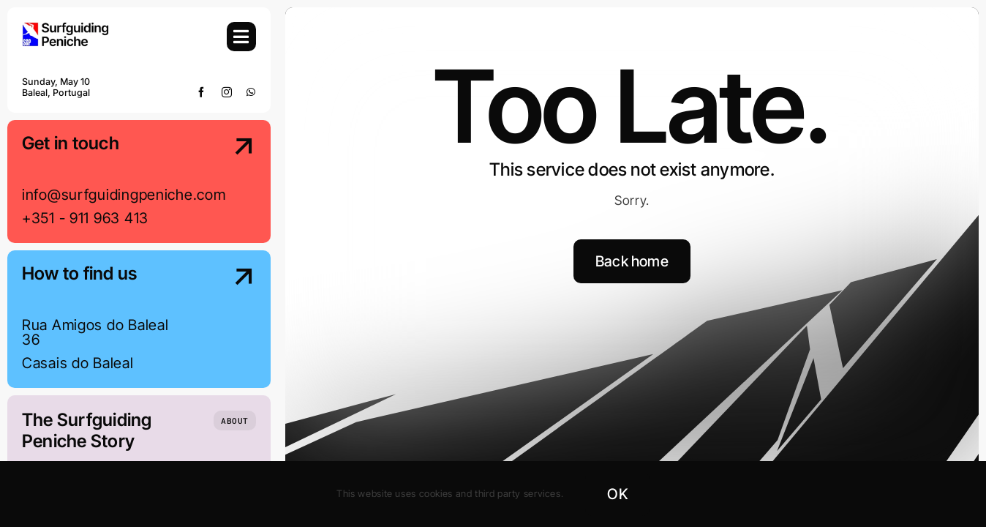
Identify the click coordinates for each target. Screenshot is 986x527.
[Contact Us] (230, 183)
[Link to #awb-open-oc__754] (241, 36)
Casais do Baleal (78, 363)
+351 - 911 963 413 (85, 218)
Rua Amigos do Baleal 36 (95, 332)
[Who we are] (235, 420)
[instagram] (227, 92)
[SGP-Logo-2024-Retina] (66, 28)
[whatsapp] (251, 92)
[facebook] (201, 92)
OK (617, 494)
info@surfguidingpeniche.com (123, 194)
